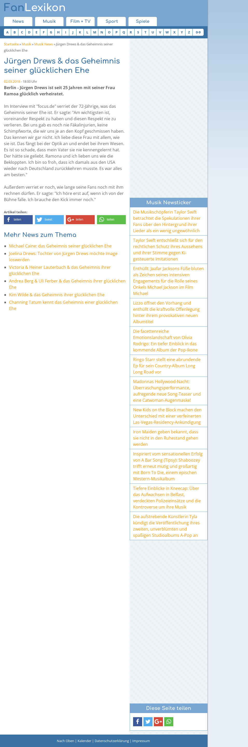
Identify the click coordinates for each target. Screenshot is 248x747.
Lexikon (35, 7)
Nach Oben (65, 740)
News (18, 21)
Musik (49, 21)
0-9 (198, 32)
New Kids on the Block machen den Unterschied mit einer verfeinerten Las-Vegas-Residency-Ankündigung (167, 416)
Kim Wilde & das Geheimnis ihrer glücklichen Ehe (57, 295)
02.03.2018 (12, 81)
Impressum (141, 740)
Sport (112, 21)
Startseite (11, 44)
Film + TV (81, 21)
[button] (18, 219)
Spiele (142, 21)
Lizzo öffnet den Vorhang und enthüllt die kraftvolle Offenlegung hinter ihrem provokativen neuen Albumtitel (166, 312)
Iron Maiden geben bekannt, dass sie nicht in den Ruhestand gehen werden (165, 438)
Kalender (84, 740)
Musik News (43, 44)
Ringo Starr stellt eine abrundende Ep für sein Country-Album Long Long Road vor (167, 366)
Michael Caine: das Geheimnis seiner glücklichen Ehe (60, 246)
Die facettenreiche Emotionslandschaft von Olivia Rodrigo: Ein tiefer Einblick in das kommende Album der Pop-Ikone (165, 340)
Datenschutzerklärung (112, 740)
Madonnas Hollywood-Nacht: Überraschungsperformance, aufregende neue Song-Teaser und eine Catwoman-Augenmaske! (167, 391)
